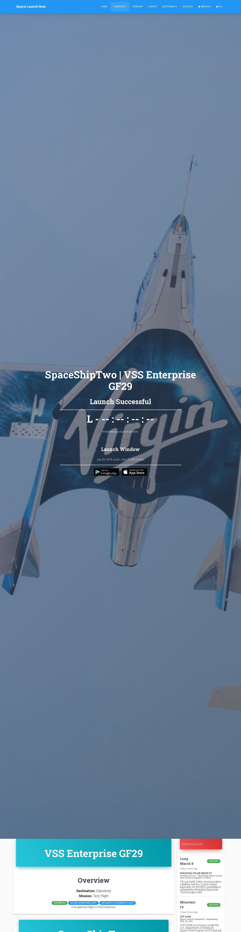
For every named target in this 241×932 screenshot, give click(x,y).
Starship (137, 6)
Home (104, 6)
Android (204, 6)
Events (152, 6)
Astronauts (169, 6)
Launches (119, 6)
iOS (219, 6)
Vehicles (187, 6)
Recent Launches (193, 844)
